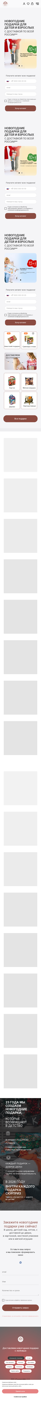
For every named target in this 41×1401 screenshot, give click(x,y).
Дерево (12, 407)
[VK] (20, 1262)
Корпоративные (29, 406)
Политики (30, 1367)
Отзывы (9, 1367)
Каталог (20, 1362)
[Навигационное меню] (37, 4)
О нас (29, 1358)
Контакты (19, 1367)
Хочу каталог (20, 108)
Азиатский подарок (12, 346)
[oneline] (20, 94)
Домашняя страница (16, 1358)
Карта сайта (15, 1371)
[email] (20, 87)
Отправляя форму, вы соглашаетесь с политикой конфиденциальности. (20, 1316)
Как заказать (10, 1362)
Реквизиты (26, 1371)
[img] (12, 400)
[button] (24, 3)
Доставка (31, 1362)
